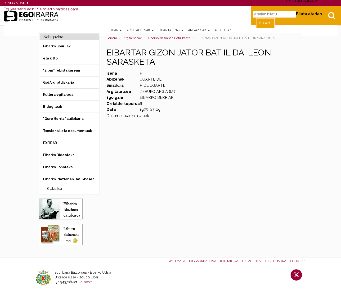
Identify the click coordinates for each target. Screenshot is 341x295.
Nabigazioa (53, 37)
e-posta (86, 282)
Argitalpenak (140, 30)
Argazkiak (199, 30)
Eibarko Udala (16, 3)
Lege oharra (275, 261)
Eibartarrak (170, 30)
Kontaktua (229, 261)
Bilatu (331, 15)
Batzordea (251, 261)
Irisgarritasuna (202, 261)
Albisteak (223, 30)
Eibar (115, 30)
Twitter (296, 275)
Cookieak (297, 261)
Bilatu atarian (309, 14)
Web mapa (177, 261)
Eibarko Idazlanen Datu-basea (169, 38)
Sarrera (112, 38)
